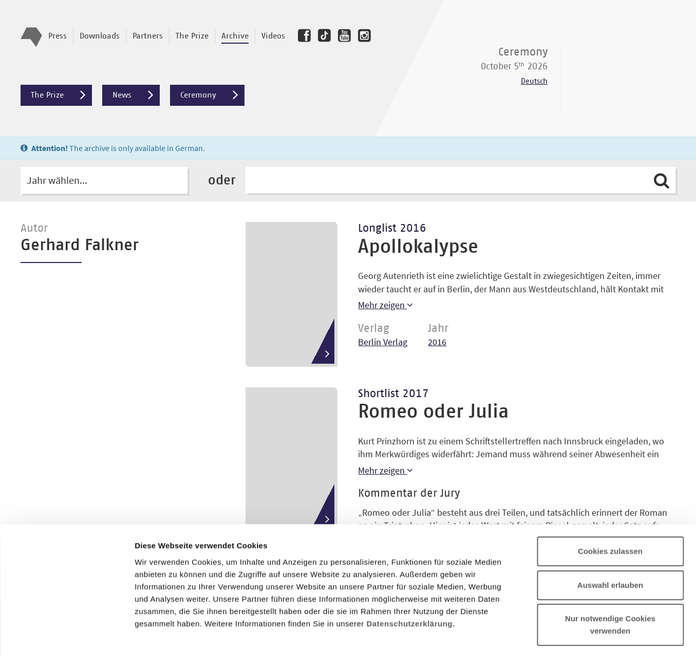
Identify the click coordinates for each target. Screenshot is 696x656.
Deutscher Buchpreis (624, 68)
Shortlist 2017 (393, 394)
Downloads (100, 36)
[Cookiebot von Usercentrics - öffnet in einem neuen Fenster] (66, 636)
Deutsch (534, 81)
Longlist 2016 (392, 228)
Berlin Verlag (382, 342)
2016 (437, 342)
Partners (148, 36)
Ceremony (212, 95)
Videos (273, 36)
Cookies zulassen (610, 485)
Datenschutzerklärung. (410, 557)
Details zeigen (546, 635)
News (136, 95)
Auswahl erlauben (610, 519)
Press (57, 36)
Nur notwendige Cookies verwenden (610, 559)
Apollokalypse (418, 247)
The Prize (192, 36)
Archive (235, 36)
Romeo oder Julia (433, 412)
